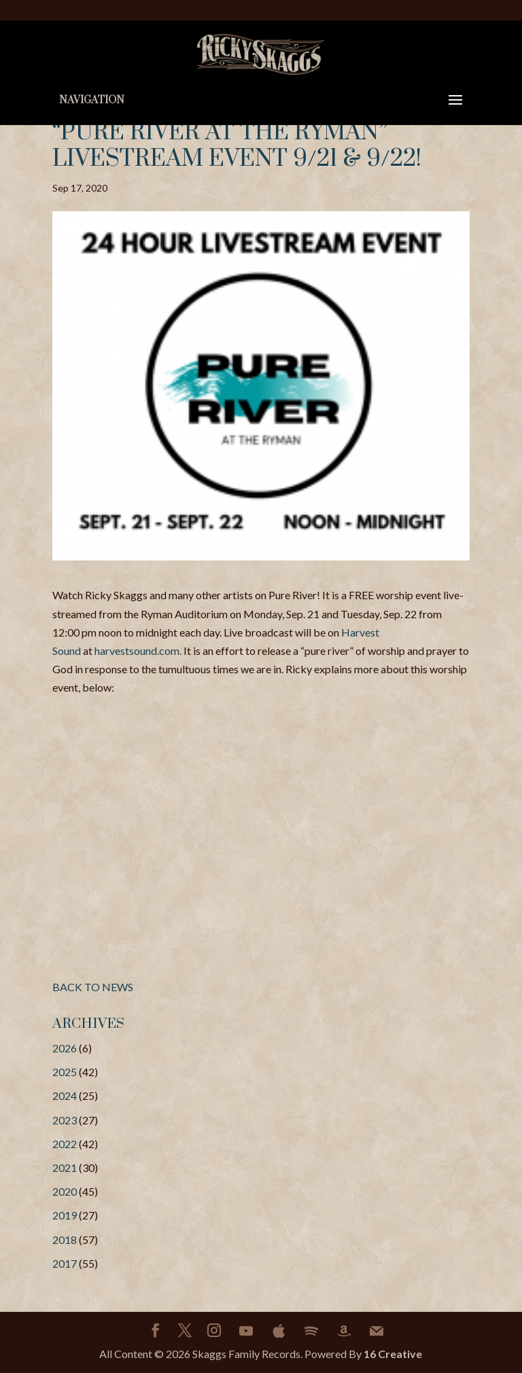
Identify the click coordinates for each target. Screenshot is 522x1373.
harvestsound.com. (137, 650)
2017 (64, 1263)
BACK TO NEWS (92, 986)
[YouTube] (246, 1331)
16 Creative (393, 1353)
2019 (64, 1215)
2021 (64, 1167)
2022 (64, 1143)
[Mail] (376, 1331)
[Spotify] (311, 1331)
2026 (64, 1047)
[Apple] (278, 1331)
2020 (64, 1191)
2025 (64, 1071)
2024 (64, 1095)
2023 (64, 1119)
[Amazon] (344, 1331)
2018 (64, 1239)
